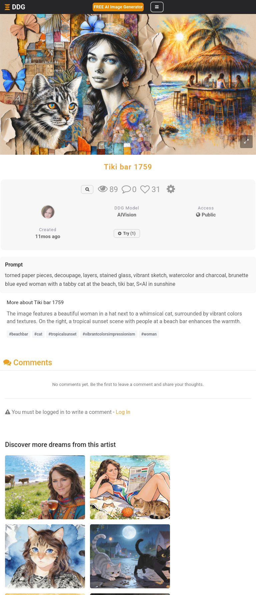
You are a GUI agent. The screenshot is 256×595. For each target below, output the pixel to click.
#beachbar (18, 334)
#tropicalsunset (62, 334)
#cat (38, 334)
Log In (123, 412)
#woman (149, 334)
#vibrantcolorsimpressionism (109, 334)
